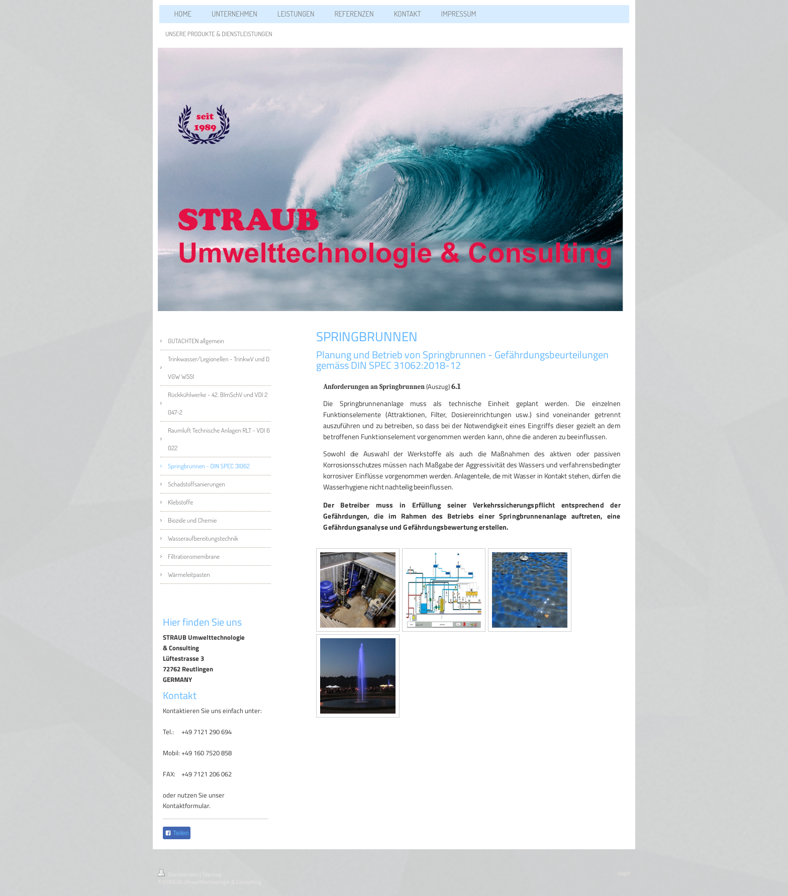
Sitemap (212, 874)
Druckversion (179, 874)
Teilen (176, 833)
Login (624, 873)
